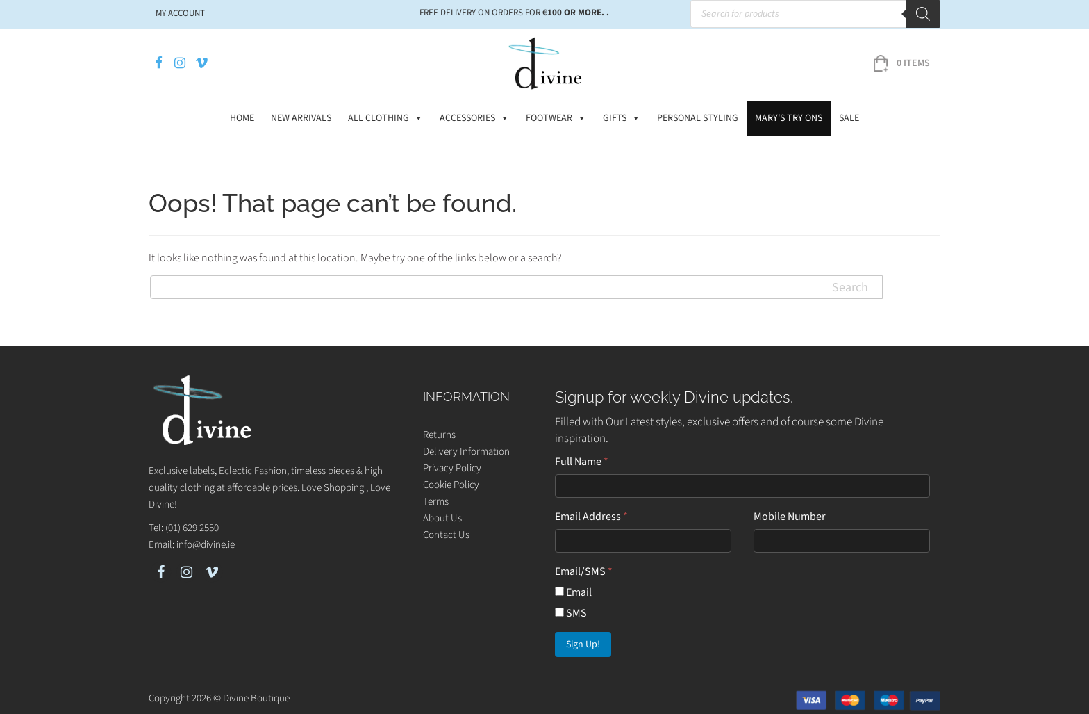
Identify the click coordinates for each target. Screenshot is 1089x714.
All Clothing (385, 118)
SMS (571, 613)
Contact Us (446, 535)
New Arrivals (301, 118)
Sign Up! (583, 644)
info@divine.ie (205, 544)
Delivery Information (466, 451)
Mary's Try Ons (788, 118)
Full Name (581, 461)
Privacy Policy (452, 468)
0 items (913, 63)
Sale (849, 118)
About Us (442, 518)
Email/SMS (584, 571)
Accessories (474, 118)
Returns (439, 435)
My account (180, 13)
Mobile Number (790, 516)
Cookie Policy (451, 485)
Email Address (591, 516)
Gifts (621, 118)
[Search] (923, 14)
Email (573, 592)
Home (242, 118)
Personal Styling (697, 118)
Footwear (556, 118)
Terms (436, 501)
